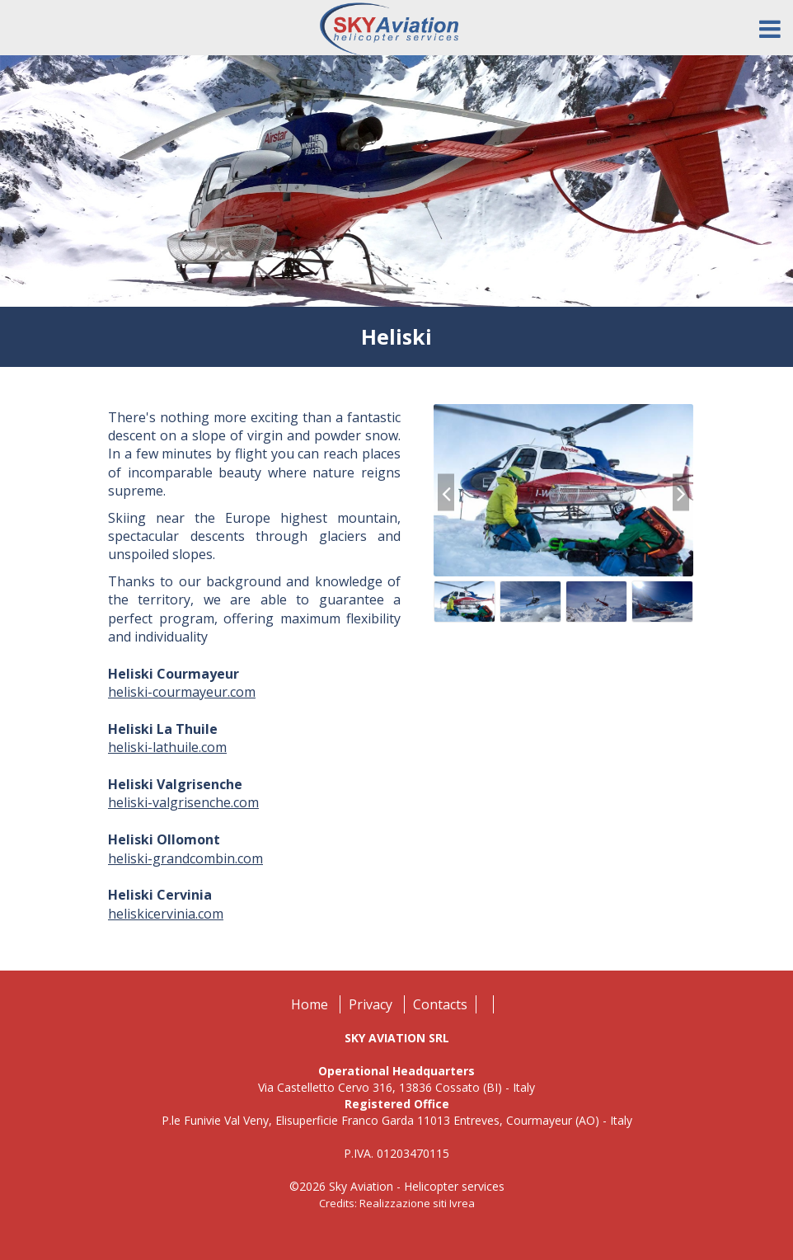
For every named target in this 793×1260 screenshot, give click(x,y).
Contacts (440, 1004)
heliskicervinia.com (165, 914)
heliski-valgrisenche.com (183, 802)
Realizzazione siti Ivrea (417, 1203)
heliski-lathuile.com (167, 747)
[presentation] (446, 492)
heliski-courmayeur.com (182, 692)
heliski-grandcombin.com (185, 858)
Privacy (370, 1004)
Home (309, 1004)
